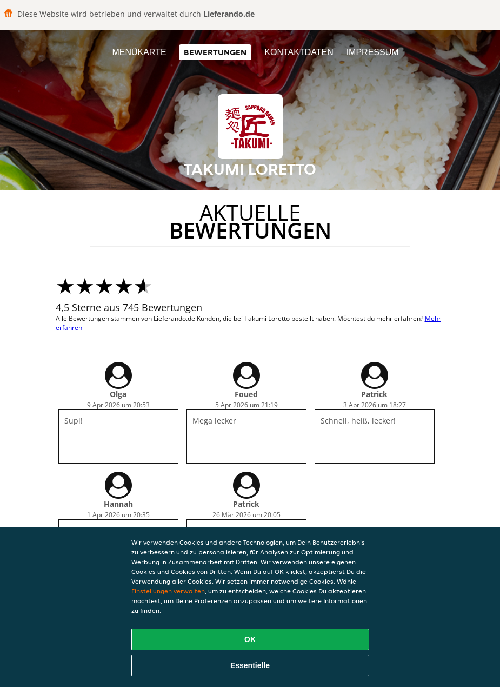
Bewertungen (215, 52)
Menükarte (139, 52)
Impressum (372, 52)
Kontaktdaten (298, 52)
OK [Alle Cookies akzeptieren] (250, 639)
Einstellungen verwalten (168, 591)
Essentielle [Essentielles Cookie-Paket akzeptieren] (250, 665)
